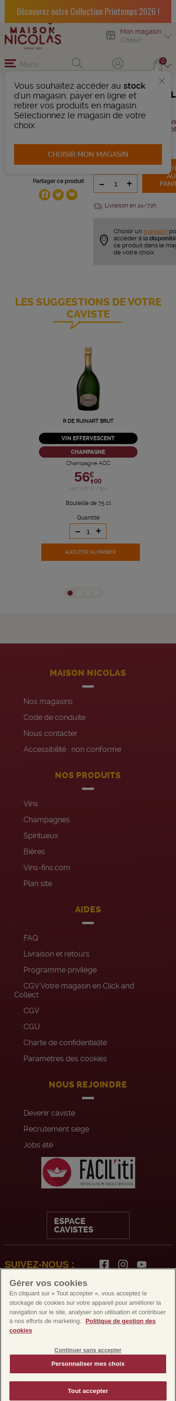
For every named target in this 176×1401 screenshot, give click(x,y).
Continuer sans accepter (88, 1356)
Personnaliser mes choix (87, 1369)
